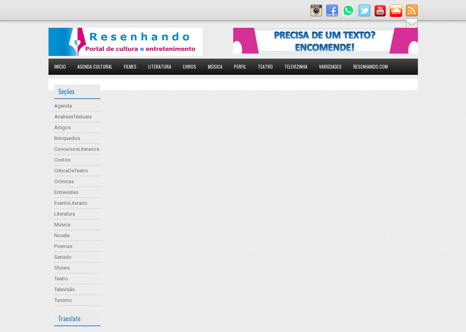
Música (215, 66)
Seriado (63, 257)
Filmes (130, 66)
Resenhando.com (370, 66)
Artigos (62, 127)
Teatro (265, 66)
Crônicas (64, 181)
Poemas (63, 246)
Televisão (64, 289)
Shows (62, 268)
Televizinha (295, 66)
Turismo (63, 300)
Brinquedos (67, 138)
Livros (189, 66)
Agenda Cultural (94, 66)
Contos (62, 160)
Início (60, 66)
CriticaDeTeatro (71, 171)
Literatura (159, 66)
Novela (62, 235)
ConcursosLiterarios (76, 149)
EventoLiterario (70, 203)
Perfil (240, 66)
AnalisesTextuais (73, 117)
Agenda (63, 106)
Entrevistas (66, 192)
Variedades (330, 66)
